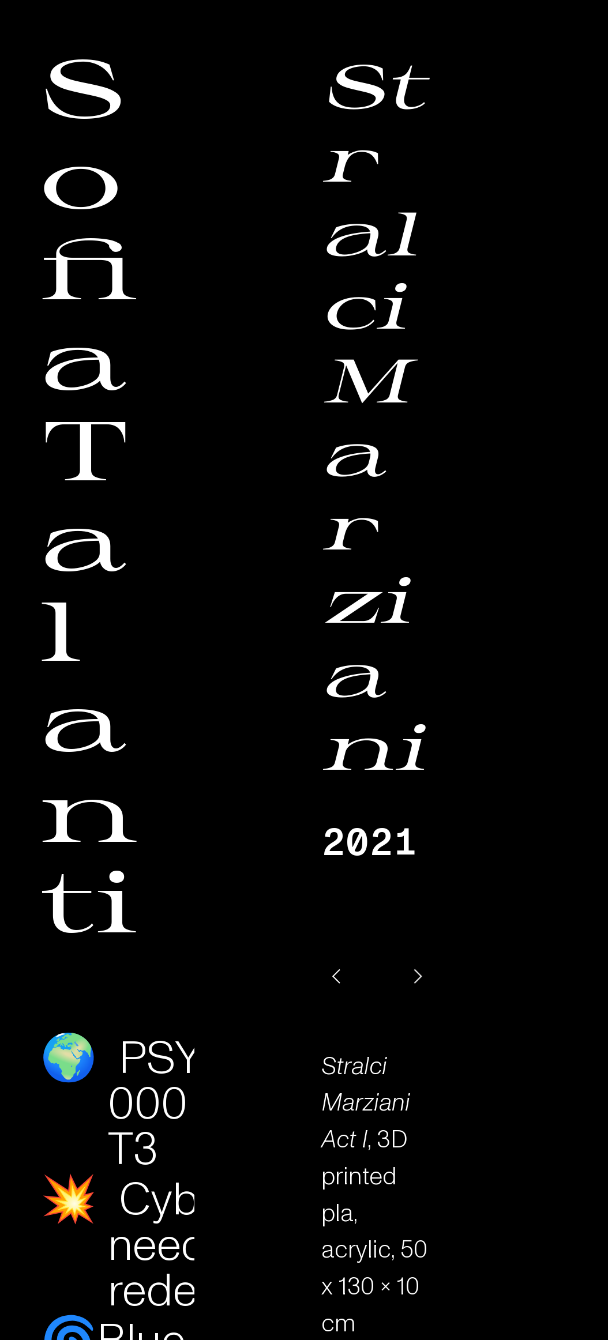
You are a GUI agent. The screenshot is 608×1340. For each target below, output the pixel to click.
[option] (377, 976)
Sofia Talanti (89, 492)
